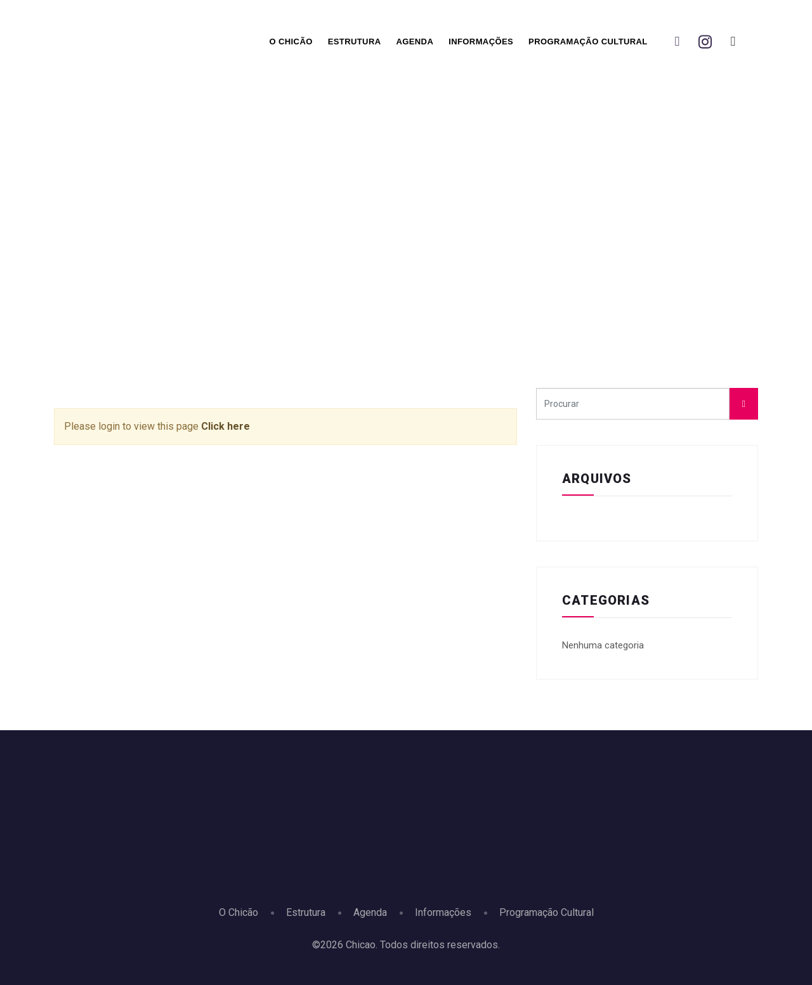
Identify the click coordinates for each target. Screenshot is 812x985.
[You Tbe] (732, 41)
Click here (225, 426)
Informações (481, 41)
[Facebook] (676, 41)
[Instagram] (704, 41)
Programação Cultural (588, 41)
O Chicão (290, 41)
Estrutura (354, 41)
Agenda (414, 41)
